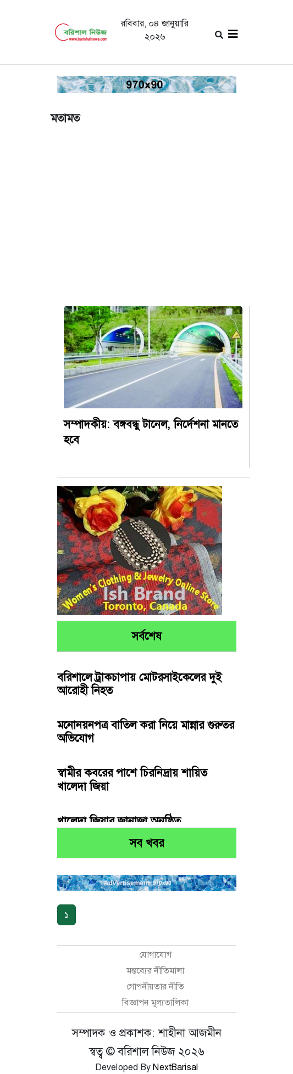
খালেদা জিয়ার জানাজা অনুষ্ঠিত (119, 821)
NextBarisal (175, 1067)
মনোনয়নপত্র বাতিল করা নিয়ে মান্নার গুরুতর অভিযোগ (145, 731)
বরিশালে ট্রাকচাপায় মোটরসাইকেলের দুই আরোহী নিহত (139, 684)
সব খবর (147, 843)
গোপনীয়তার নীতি (155, 986)
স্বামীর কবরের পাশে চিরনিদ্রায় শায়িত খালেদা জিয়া (132, 779)
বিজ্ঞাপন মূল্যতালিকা (155, 1002)
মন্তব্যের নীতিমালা (155, 970)
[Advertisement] (146, 223)
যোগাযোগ (155, 954)
